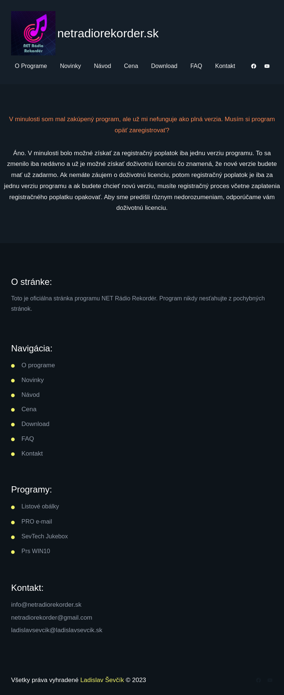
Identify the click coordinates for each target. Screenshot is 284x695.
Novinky (32, 380)
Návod (30, 394)
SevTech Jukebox (44, 536)
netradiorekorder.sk (108, 33)
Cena (29, 409)
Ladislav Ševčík (102, 680)
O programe (38, 365)
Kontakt (32, 453)
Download (35, 423)
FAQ (27, 438)
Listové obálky (40, 506)
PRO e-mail (36, 521)
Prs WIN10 (35, 551)
